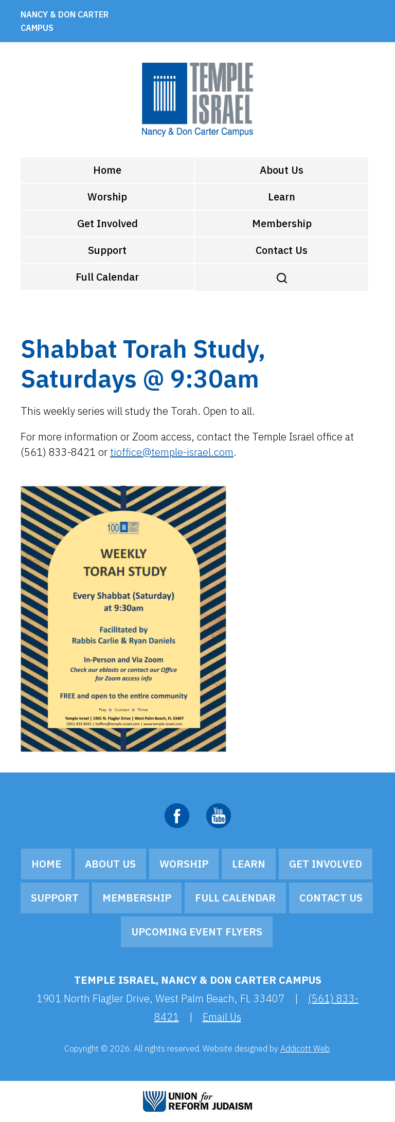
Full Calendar (107, 277)
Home (107, 170)
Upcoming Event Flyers (196, 932)
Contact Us (282, 250)
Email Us (222, 1017)
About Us (281, 170)
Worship (107, 197)
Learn (281, 197)
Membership (282, 223)
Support (107, 250)
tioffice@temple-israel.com (172, 452)
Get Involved (107, 223)
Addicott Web (305, 1048)
